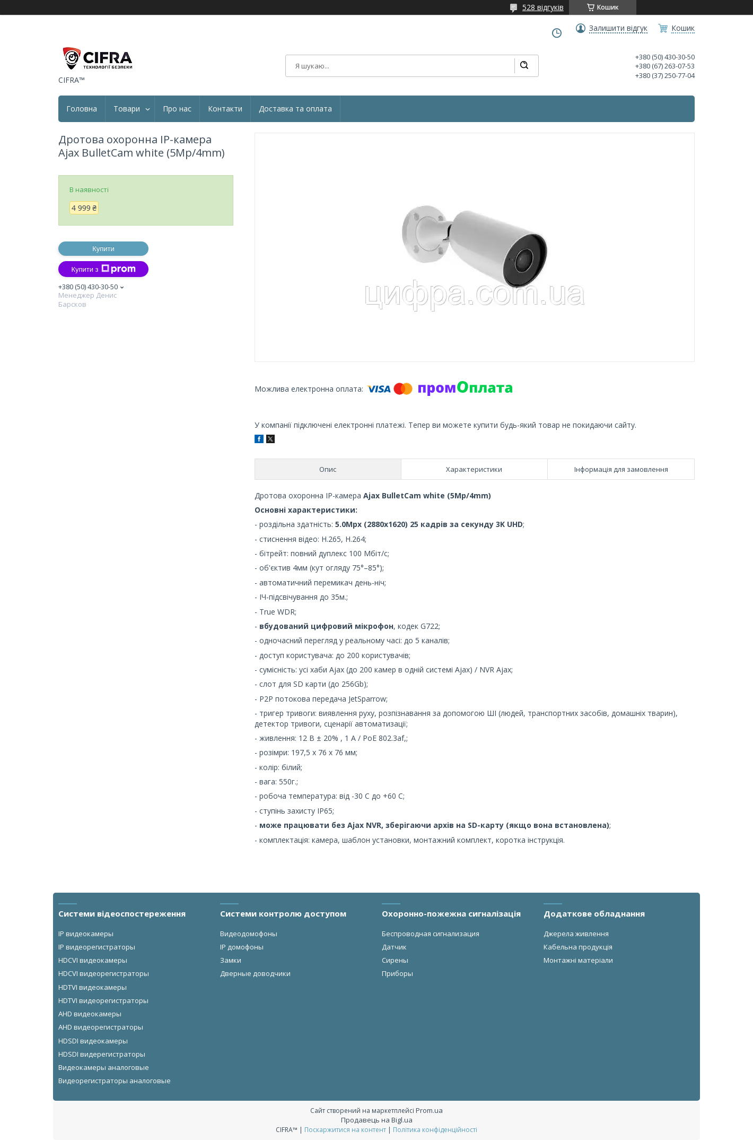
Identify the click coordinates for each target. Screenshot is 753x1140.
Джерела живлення (576, 933)
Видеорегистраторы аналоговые (114, 1080)
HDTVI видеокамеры (92, 987)
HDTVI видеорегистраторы (103, 1000)
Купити (103, 249)
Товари (126, 109)
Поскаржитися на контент (345, 1129)
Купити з (103, 269)
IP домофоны (242, 947)
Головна (81, 109)
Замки (230, 960)
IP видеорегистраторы (96, 947)
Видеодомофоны (248, 933)
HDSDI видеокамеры (93, 1041)
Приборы (397, 973)
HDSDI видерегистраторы (101, 1054)
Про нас (177, 109)
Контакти (225, 109)
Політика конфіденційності (435, 1129)
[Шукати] (523, 65)
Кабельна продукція (578, 947)
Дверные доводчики (255, 973)
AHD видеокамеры (89, 1013)
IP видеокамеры (85, 933)
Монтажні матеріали (578, 960)
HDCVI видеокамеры (92, 960)
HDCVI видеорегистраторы (103, 973)
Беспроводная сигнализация (430, 933)
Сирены (395, 960)
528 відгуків (543, 7)
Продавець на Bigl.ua (377, 1120)
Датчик (394, 947)
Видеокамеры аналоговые (103, 1067)
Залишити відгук (618, 28)
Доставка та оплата (295, 109)
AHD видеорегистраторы (100, 1027)
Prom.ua (429, 1110)
